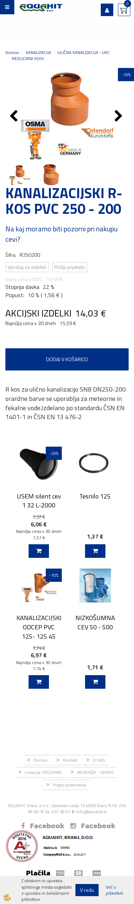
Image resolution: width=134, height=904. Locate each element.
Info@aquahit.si (91, 811)
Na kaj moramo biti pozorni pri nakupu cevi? (61, 234)
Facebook (42, 825)
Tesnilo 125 (95, 496)
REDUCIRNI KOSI (28, 58)
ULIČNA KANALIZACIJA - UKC (84, 52)
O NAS (99, 760)
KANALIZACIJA (38, 52)
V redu (87, 890)
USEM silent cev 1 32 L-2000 (39, 500)
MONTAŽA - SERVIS (95, 772)
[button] (119, 117)
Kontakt (70, 760)
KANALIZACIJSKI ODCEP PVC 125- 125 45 (38, 627)
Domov (12, 52)
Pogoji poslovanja (69, 784)
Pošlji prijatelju (69, 267)
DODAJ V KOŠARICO (67, 359)
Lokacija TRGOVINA (43, 772)
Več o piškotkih (114, 890)
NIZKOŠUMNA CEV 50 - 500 (95, 622)
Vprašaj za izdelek (27, 267)
